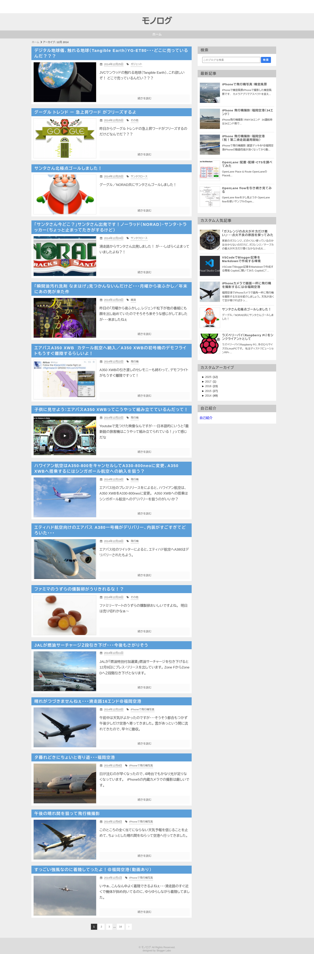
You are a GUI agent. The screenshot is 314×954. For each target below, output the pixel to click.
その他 (134, 120)
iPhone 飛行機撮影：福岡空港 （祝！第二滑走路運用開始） (244, 137)
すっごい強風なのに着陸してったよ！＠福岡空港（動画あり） (93, 869)
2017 (208, 381)
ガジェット (136, 64)
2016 (208, 386)
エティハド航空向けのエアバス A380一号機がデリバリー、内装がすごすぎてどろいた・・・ (110, 530)
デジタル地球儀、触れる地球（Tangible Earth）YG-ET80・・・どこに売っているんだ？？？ (111, 53)
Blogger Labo (164, 950)
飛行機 (135, 361)
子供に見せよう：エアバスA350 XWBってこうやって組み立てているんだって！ (111, 409)
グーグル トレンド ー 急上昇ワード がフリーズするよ (85, 112)
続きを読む (144, 98)
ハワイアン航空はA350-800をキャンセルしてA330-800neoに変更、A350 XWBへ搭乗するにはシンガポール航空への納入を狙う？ (106, 468)
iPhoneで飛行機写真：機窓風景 (244, 84)
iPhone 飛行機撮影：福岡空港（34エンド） (247, 112)
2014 (208, 395)
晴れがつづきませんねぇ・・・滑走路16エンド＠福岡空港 (88, 701)
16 (120, 926)
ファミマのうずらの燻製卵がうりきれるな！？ (79, 589)
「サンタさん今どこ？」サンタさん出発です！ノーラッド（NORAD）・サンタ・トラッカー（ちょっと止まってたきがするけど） (110, 227)
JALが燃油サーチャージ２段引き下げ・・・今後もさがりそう (91, 645)
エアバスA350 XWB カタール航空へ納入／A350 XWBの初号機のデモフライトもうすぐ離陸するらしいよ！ (110, 351)
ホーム (157, 34)
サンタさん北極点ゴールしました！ (68, 168)
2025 (208, 377)
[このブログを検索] (231, 60)
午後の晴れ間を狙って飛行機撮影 (67, 813)
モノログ (157, 20)
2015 (208, 391)
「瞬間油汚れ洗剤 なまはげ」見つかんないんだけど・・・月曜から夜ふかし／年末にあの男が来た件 (111, 289)
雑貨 (133, 299)
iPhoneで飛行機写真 (142, 709)
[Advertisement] (23, 6)
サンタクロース (139, 176)
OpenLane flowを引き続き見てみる (247, 189)
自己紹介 (206, 418)
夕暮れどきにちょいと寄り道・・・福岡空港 (74, 757)
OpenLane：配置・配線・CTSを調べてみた (247, 164)
